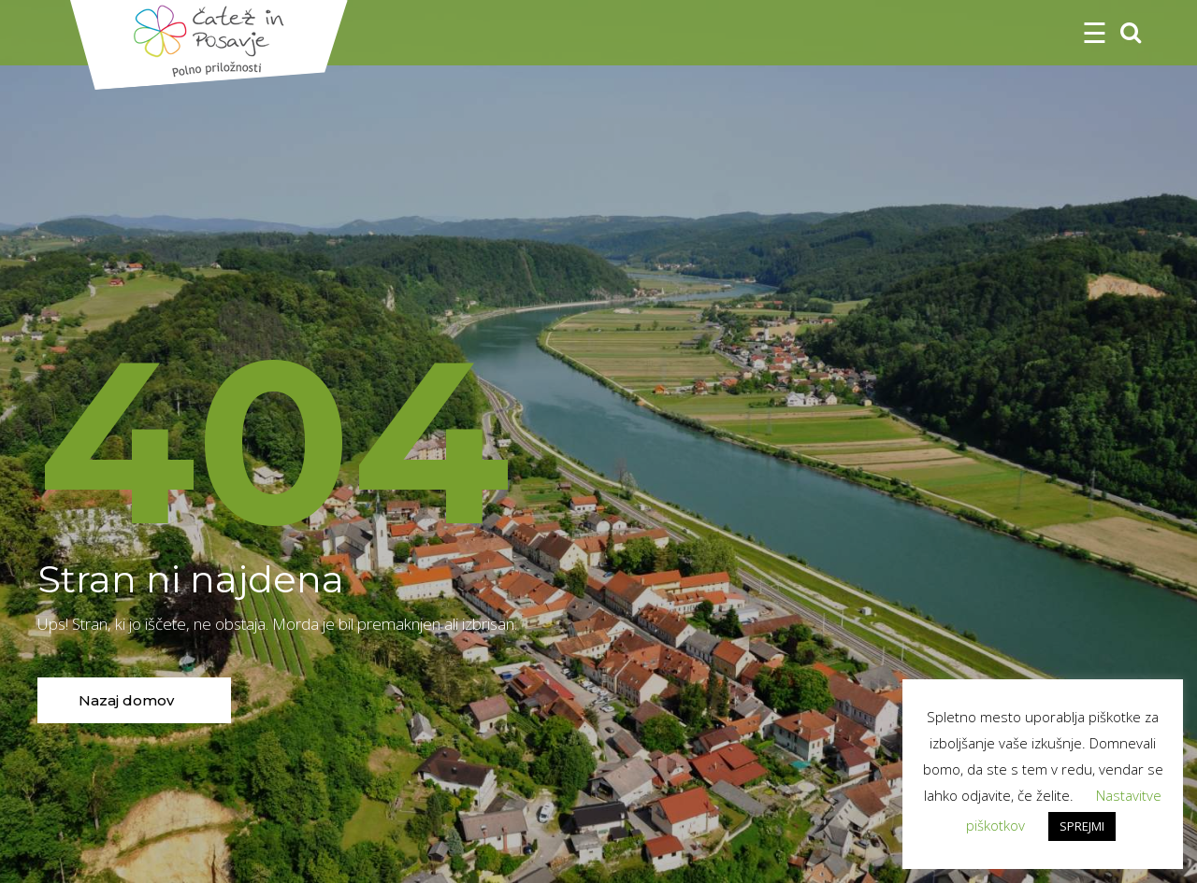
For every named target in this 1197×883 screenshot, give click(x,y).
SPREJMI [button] (1082, 826)
